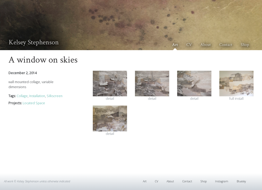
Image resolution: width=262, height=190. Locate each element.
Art (175, 45)
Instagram (221, 181)
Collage (22, 96)
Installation (37, 96)
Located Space (34, 103)
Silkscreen (54, 96)
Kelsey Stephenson (34, 42)
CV (189, 45)
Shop (245, 45)
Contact (225, 45)
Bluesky (241, 181)
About (205, 45)
